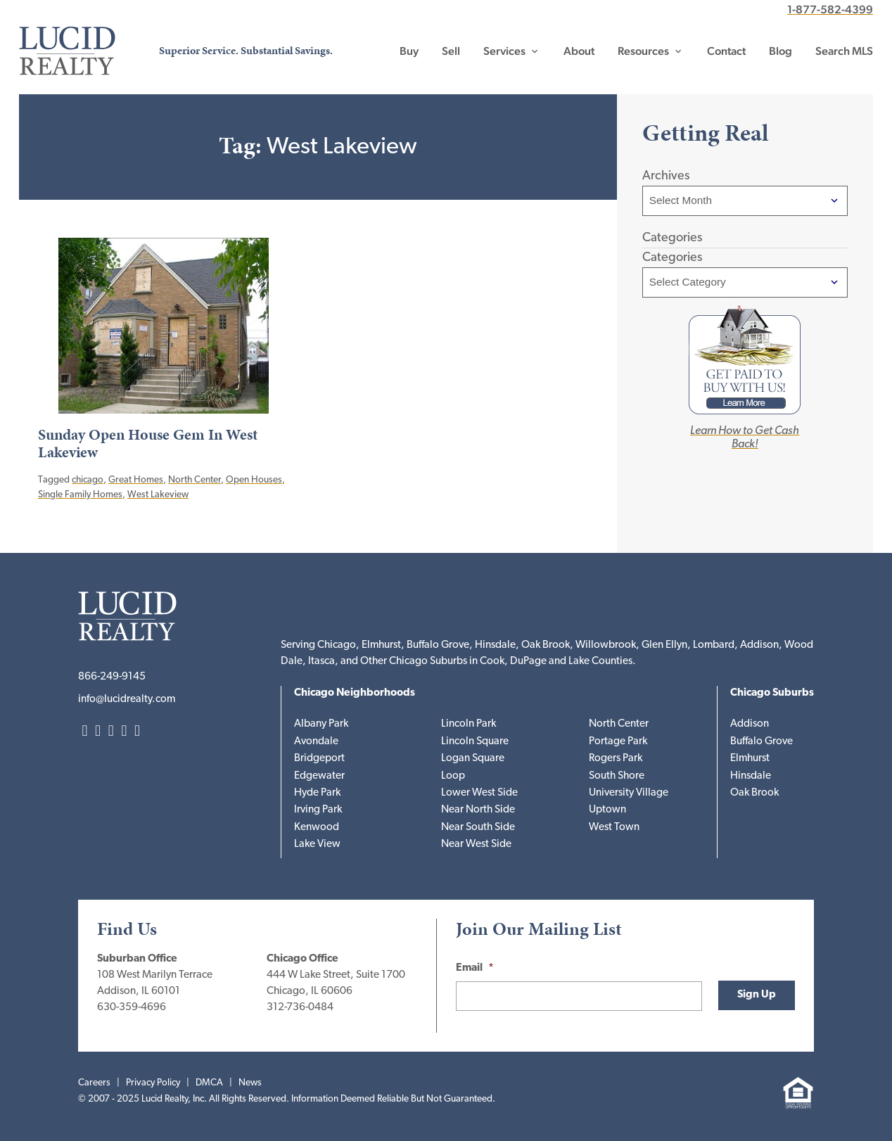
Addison (749, 724)
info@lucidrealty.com (126, 699)
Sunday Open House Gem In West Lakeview (147, 443)
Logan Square (472, 758)
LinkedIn (84, 732)
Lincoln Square (475, 742)
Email (475, 968)
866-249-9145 (112, 677)
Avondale (316, 742)
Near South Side (478, 827)
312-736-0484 (300, 1007)
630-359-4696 (131, 1007)
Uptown (607, 810)
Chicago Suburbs (772, 693)
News (250, 1083)
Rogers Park (615, 758)
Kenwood (316, 827)
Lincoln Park (468, 724)
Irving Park (318, 810)
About (578, 51)
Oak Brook (754, 793)
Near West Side (476, 844)
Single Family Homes (80, 494)
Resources (643, 51)
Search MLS (844, 51)
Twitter (111, 732)
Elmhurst (750, 758)
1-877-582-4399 (830, 9)
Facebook (124, 732)
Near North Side (478, 810)
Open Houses (254, 480)
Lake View (317, 844)
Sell (451, 51)
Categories (672, 257)
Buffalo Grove (761, 742)
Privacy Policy (153, 1083)
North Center (194, 480)
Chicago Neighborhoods (354, 693)
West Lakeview (158, 494)
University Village (628, 793)
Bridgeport (319, 758)
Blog (780, 51)
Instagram (98, 732)
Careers (94, 1083)
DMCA (209, 1083)
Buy (409, 51)
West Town (614, 827)
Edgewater (319, 776)
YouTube (137, 732)
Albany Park (321, 724)
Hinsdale (750, 776)
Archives (665, 176)
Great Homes (135, 480)
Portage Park (618, 742)
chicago (87, 480)
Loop (453, 776)
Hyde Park (317, 793)
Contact (726, 51)
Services (504, 51)
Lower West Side (479, 793)
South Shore (616, 776)
